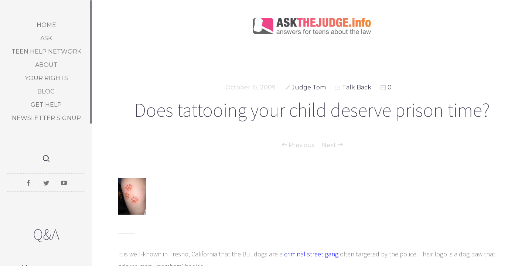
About (46, 64)
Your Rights (46, 78)
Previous (298, 145)
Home (46, 24)
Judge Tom (309, 87)
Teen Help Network (46, 51)
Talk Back (356, 87)
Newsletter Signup (46, 118)
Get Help (46, 104)
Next (332, 145)
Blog (46, 91)
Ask (46, 38)
